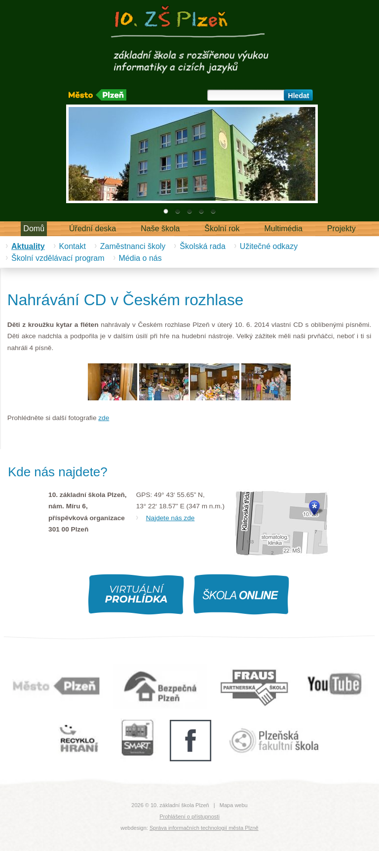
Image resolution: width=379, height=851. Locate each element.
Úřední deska (92, 228)
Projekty (341, 228)
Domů (33, 228)
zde (103, 418)
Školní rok (221, 228)
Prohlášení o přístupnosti (189, 816)
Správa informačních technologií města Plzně (204, 828)
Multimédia (284, 228)
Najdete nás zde (170, 518)
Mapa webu (234, 805)
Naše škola (160, 228)
